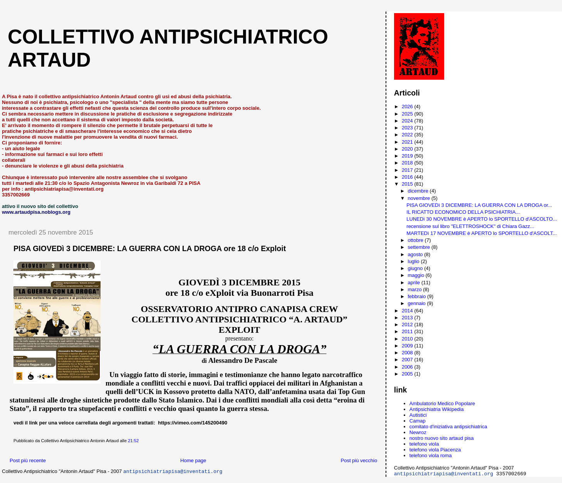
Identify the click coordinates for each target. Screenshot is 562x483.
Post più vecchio (359, 460)
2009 (408, 346)
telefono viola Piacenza (435, 450)
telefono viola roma (430, 455)
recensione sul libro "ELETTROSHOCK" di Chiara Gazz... (470, 226)
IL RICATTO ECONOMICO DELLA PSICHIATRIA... (463, 212)
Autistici (418, 415)
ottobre (416, 240)
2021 (408, 142)
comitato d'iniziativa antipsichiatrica (448, 426)
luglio (414, 261)
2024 (408, 121)
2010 (408, 339)
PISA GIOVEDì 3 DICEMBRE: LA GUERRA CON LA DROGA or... (479, 205)
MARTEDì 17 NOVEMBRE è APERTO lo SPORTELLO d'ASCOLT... (481, 233)
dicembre (419, 191)
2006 (408, 367)
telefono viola (424, 444)
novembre (419, 198)
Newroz (417, 432)
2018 (408, 163)
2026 (408, 106)
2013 (408, 317)
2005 (408, 374)
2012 (408, 324)
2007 (408, 359)
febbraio (418, 296)
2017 (408, 170)
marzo (415, 289)
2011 (408, 331)
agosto (416, 254)
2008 (408, 353)
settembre (419, 247)
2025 (408, 114)
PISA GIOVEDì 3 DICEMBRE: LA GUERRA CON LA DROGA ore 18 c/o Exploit (149, 248)
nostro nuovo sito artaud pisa (441, 438)
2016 (408, 177)
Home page (193, 460)
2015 (408, 184)
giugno (416, 268)
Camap (417, 421)
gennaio (417, 303)
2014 (408, 311)
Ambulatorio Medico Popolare (442, 403)
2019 (408, 156)
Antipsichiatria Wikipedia (436, 409)
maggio (417, 275)
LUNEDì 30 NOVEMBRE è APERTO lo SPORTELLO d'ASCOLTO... (481, 219)
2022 (408, 135)
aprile (414, 282)
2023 (408, 128)
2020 (408, 149)
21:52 (133, 440)
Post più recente (28, 460)
